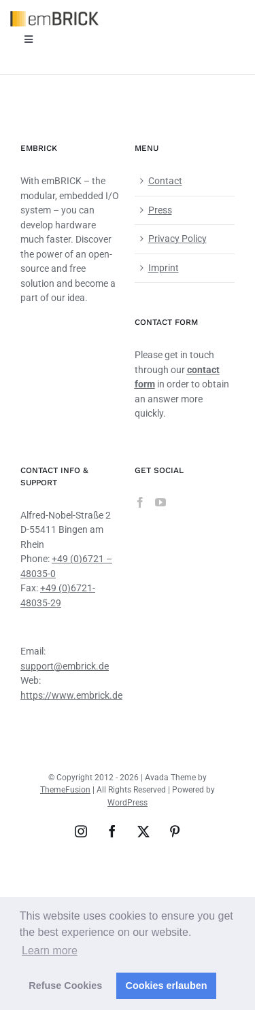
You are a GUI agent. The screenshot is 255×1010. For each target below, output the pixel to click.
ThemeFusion (65, 790)
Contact (165, 180)
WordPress (127, 802)
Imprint (163, 267)
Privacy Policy (177, 238)
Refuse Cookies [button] (65, 985)
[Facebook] (140, 502)
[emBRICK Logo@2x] (54, 15)
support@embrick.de (64, 666)
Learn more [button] (50, 950)
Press (160, 210)
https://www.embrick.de (71, 695)
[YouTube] (160, 502)
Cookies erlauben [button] (166, 985)
